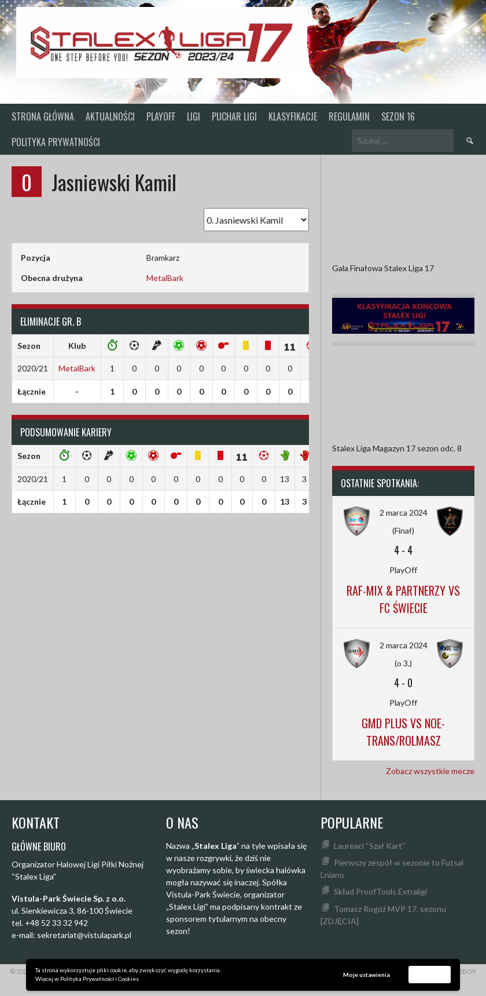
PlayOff (160, 116)
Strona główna (43, 116)
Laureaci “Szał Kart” (369, 846)
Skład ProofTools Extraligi (380, 891)
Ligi (193, 116)
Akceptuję (430, 974)
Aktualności (110, 116)
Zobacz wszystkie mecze (430, 771)
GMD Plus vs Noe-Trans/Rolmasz (403, 731)
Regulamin (349, 116)
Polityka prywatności (56, 142)
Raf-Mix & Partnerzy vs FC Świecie (403, 599)
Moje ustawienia (366, 974)
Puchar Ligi (234, 116)
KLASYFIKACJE (292, 116)
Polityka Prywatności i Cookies (99, 978)
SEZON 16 (398, 116)
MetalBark (164, 278)
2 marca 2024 (404, 512)
